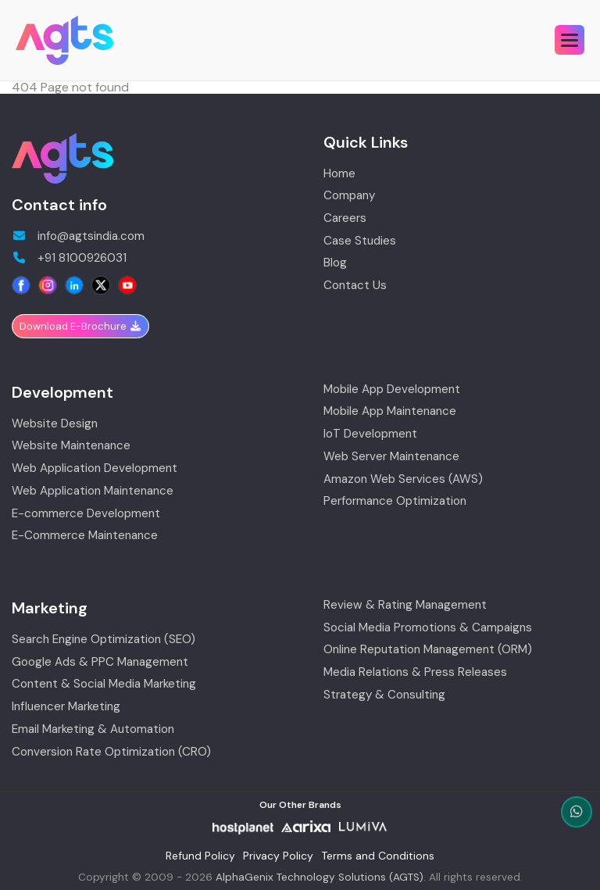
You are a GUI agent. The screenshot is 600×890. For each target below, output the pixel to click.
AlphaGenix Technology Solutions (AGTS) (319, 877)
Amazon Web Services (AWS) (403, 479)
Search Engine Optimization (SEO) (103, 639)
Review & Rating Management (405, 605)
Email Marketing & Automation (93, 729)
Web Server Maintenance (391, 456)
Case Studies (359, 241)
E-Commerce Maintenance (85, 535)
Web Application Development (94, 468)
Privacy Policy (278, 856)
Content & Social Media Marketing (104, 684)
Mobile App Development (391, 389)
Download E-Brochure (80, 326)
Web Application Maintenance (92, 491)
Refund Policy (200, 856)
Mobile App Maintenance (389, 411)
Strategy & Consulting (384, 695)
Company (349, 195)
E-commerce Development (86, 513)
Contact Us (355, 285)
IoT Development (370, 434)
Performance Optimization (394, 501)
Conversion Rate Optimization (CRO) (111, 752)
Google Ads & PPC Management (100, 662)
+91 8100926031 (69, 258)
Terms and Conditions (377, 856)
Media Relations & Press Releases (415, 672)
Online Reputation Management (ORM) (427, 649)
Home (339, 174)
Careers (344, 218)
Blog (335, 263)
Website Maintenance (71, 445)
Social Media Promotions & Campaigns (427, 627)
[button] (569, 40)
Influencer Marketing (66, 706)
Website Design (55, 424)
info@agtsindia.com (78, 236)
